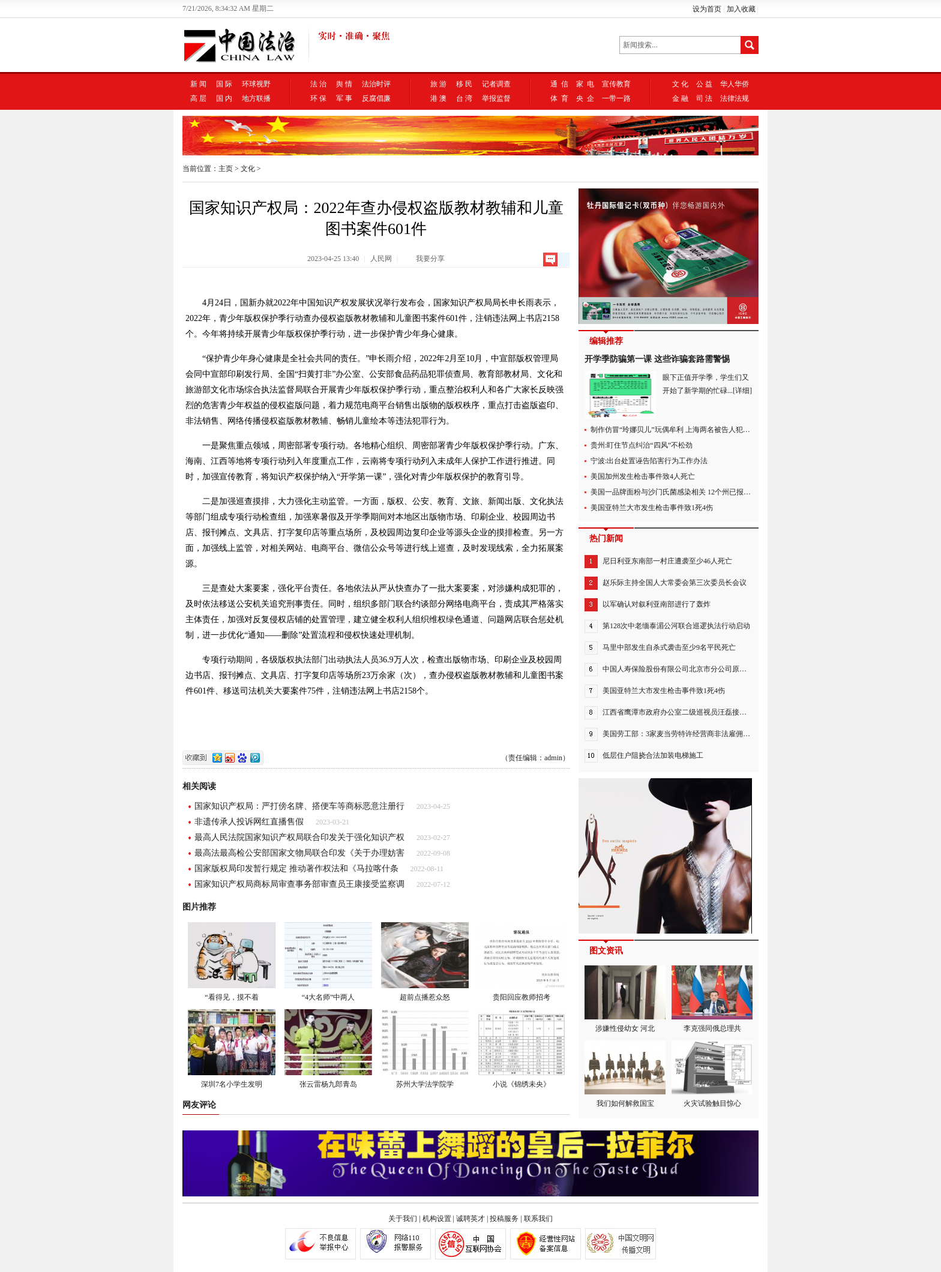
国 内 (224, 98)
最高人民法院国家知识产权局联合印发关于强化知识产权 (299, 837)
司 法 (704, 98)
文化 (248, 168)
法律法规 (734, 98)
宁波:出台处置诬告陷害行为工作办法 (649, 461)
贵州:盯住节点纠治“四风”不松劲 (642, 445)
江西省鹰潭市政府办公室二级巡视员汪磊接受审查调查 (689, 712)
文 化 (680, 84)
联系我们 (538, 1218)
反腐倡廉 (376, 98)
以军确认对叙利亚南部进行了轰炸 (657, 604)
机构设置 (436, 1218)
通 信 (559, 84)
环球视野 (256, 84)
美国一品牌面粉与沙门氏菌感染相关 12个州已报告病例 (678, 492)
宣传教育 (616, 84)
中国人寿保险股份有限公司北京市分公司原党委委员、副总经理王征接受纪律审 (729, 669)
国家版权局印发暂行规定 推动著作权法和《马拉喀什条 (296, 868)
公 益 (704, 84)
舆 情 (344, 84)
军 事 (344, 98)
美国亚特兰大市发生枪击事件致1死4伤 (652, 507)
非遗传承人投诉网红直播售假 (249, 821)
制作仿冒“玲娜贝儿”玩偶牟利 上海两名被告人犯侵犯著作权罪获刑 (696, 429)
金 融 (680, 98)
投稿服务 (504, 1218)
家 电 (585, 84)
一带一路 (616, 98)
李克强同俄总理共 (712, 999)
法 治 (318, 84)
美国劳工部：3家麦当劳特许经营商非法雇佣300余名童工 (693, 734)
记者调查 (496, 84)
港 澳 (438, 98)
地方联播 (256, 98)
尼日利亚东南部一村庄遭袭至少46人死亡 (667, 561)
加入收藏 (741, 9)
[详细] (742, 390)
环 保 (318, 98)
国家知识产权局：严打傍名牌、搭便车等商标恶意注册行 (299, 806)
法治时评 (376, 84)
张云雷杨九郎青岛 (328, 1048)
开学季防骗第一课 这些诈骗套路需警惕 (657, 359)
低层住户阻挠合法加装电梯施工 (653, 755)
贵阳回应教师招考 (521, 961)
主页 (225, 168)
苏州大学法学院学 (425, 1048)
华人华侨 (734, 84)
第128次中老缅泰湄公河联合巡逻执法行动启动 (676, 626)
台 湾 (464, 98)
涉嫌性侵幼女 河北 (625, 999)
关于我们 (402, 1218)
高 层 (198, 98)
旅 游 (438, 84)
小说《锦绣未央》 (521, 1048)
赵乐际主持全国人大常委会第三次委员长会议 (675, 582)
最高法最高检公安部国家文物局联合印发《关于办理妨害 (299, 852)
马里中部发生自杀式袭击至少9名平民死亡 (669, 647)
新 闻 (198, 84)
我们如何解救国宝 (625, 1074)
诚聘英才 (470, 1218)
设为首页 (707, 9)
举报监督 (496, 98)
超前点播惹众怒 (425, 961)
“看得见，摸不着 (231, 961)
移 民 (464, 84)
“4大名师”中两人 (328, 961)
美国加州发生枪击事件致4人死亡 (643, 476)
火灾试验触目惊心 (712, 1074)
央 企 (585, 98)
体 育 (559, 98)
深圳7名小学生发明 (231, 1048)
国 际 (224, 84)
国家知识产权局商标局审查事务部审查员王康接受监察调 (299, 884)
